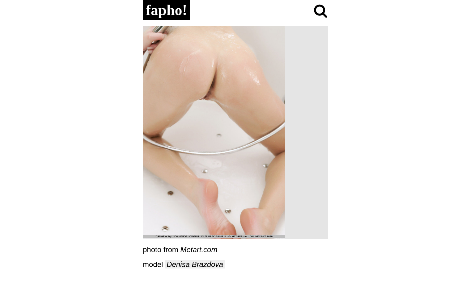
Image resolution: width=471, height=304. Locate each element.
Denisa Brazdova (195, 264)
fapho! (166, 10)
